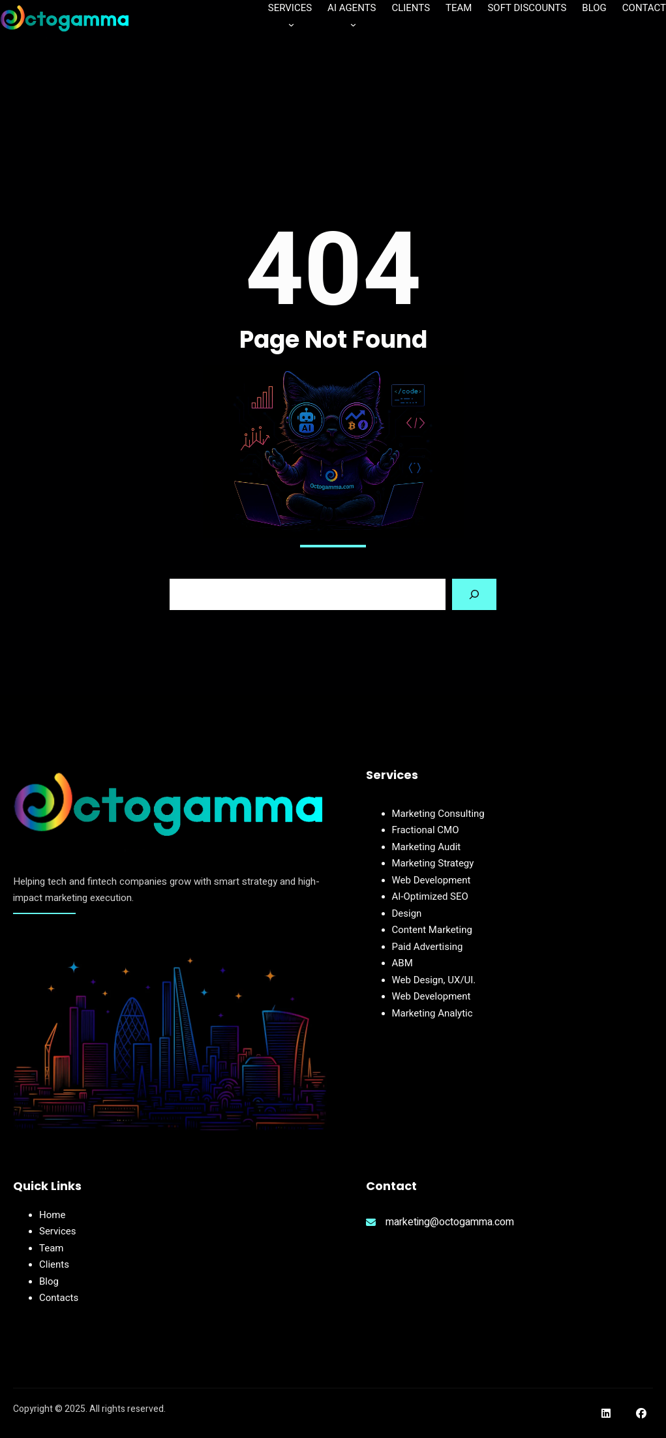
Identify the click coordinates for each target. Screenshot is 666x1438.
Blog (49, 1281)
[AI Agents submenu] (353, 24)
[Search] (474, 594)
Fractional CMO (425, 830)
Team (51, 1248)
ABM (402, 963)
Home (52, 1215)
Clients (54, 1264)
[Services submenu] (291, 24)
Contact (56, 1298)
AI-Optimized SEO (430, 896)
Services (57, 1231)
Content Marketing (432, 930)
